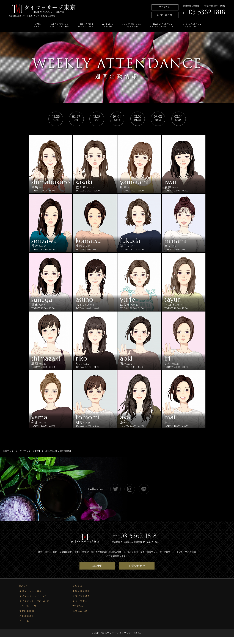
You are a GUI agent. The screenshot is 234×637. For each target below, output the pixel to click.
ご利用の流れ (26, 616)
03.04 (178, 118)
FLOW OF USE (131, 25)
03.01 (117, 118)
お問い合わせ (164, 14)
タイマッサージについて (33, 596)
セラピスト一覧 (28, 606)
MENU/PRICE (60, 25)
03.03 (158, 118)
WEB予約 (164, 7)
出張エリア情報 (81, 591)
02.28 (97, 118)
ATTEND (108, 25)
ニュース (24, 620)
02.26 (56, 118)
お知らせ (77, 586)
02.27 (76, 118)
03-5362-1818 (138, 535)
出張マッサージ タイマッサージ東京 (121, 632)
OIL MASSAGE (192, 25)
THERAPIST (86, 25)
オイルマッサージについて (34, 601)
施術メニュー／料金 (30, 591)
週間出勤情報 (26, 611)
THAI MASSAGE (162, 25)
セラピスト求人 (81, 596)
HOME (37, 25)
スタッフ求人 (80, 601)
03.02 (137, 118)
